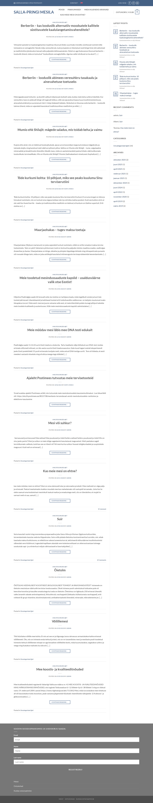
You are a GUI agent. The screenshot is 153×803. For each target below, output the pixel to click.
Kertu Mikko (69, 36)
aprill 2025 (117, 169)
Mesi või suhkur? (59, 423)
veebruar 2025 (119, 173)
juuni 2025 (117, 164)
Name (16, 746)
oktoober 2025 (119, 160)
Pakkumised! (74, 9)
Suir (60, 519)
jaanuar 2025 (118, 178)
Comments (101, 560)
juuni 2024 (117, 187)
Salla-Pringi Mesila (34, 12)
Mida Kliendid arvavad (96, 9)
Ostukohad (18, 786)
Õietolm (60, 570)
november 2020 (119, 197)
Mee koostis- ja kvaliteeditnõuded (59, 669)
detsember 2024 (120, 183)
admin (69, 237)
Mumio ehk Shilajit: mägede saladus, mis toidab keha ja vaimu (60, 129)
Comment (102, 509)
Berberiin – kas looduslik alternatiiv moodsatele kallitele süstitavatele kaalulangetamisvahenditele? (131, 34)
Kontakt (74, 3)
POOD (62, 9)
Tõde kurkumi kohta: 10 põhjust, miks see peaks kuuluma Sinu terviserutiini (129, 79)
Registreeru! (76, 770)
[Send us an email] (137, 3)
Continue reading (60, 59)
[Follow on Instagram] (133, 3)
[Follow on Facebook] (129, 3)
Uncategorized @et (59, 22)
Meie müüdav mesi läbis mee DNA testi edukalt (60, 330)
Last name (17, 758)
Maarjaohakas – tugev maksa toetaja (59, 230)
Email (16, 735)
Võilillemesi (60, 621)
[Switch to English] (82, 3)
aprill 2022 (117, 192)
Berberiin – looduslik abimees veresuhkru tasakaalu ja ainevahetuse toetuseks (129, 48)
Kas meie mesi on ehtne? (72, 15)
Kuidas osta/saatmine (23, 791)
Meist (16, 781)
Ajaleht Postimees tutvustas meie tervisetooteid (60, 378)
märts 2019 (118, 206)
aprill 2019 (117, 201)
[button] (28, 3)
